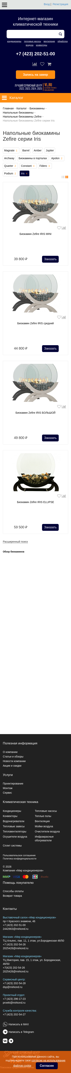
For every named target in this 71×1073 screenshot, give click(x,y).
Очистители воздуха (47, 831)
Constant (28, 166)
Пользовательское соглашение (19, 855)
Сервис (7, 792)
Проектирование (13, 783)
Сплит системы (12, 845)
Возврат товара (12, 895)
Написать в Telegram (21, 1031)
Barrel (25, 150)
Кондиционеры (12, 810)
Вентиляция (42, 821)
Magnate (11, 150)
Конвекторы (10, 816)
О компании (10, 751)
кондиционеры (14, 41)
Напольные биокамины (18, 112)
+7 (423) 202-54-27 (14, 1014)
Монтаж (7, 788)
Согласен (47, 1065)
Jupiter (50, 150)
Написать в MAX (19, 1024)
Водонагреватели (13, 821)
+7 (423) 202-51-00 (35, 53)
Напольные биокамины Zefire (22, 116)
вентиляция (49, 41)
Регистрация (60, 4)
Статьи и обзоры (13, 756)
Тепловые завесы (14, 826)
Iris (24, 173)
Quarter (10, 166)
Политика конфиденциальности (19, 858)
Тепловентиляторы (14, 831)
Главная (8, 108)
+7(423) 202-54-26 (14, 967)
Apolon (57, 158)
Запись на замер (35, 74)
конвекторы (41, 45)
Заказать (50, 259)
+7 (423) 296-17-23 (14, 998)
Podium (10, 173)
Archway (9, 158)
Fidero (44, 166)
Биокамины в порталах (33, 158)
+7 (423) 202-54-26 (14, 944)
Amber (37, 150)
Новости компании (14, 761)
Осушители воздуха (15, 836)
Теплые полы (43, 816)
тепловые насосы (32, 41)
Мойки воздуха (44, 826)
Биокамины (37, 108)
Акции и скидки (12, 765)
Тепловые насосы (46, 810)
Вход (47, 4)
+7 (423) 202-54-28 (14, 983)
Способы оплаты (13, 891)
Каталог (21, 108)
